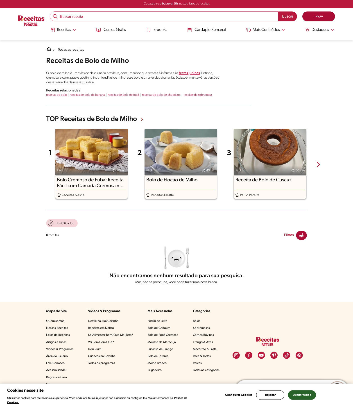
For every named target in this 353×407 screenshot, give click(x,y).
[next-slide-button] (318, 165)
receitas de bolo (56, 95)
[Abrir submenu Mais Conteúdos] (265, 29)
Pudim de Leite (157, 321)
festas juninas (189, 73)
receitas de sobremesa (197, 95)
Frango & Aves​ (203, 342)
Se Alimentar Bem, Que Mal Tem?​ (110, 335)
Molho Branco (157, 363)
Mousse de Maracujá (161, 342)
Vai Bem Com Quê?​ (101, 342)
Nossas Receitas (57, 328)
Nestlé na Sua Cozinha (103, 321)
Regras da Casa (56, 377)
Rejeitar (270, 394)
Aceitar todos (302, 394)
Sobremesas (201, 328)
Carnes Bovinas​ (203, 335)
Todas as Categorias (206, 370)
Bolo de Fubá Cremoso (162, 335)
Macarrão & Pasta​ (205, 349)
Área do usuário (57, 356)
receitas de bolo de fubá (123, 95)
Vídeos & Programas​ (59, 349)
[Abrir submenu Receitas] (63, 29)
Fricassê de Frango (160, 349)
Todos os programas (101, 363)
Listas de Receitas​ (58, 335)
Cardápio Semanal (206, 30)
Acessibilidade (56, 370)
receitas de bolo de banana (87, 95)
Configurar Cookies (238, 394)
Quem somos (55, 321)
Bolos (196, 321)
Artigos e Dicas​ (56, 342)
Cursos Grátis (111, 30)
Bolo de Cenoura (158, 328)
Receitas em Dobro (101, 328)
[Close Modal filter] (301, 235)
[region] (176, 395)
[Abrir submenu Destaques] (319, 29)
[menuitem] (63, 31)
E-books (156, 30)
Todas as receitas (71, 50)
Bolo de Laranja (157, 356)
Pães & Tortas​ (202, 356)
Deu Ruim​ (94, 349)
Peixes (197, 363)
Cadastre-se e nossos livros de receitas (177, 3)
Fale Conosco (55, 363)
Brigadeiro (154, 370)
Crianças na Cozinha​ (101, 356)
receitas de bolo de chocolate (161, 95)
